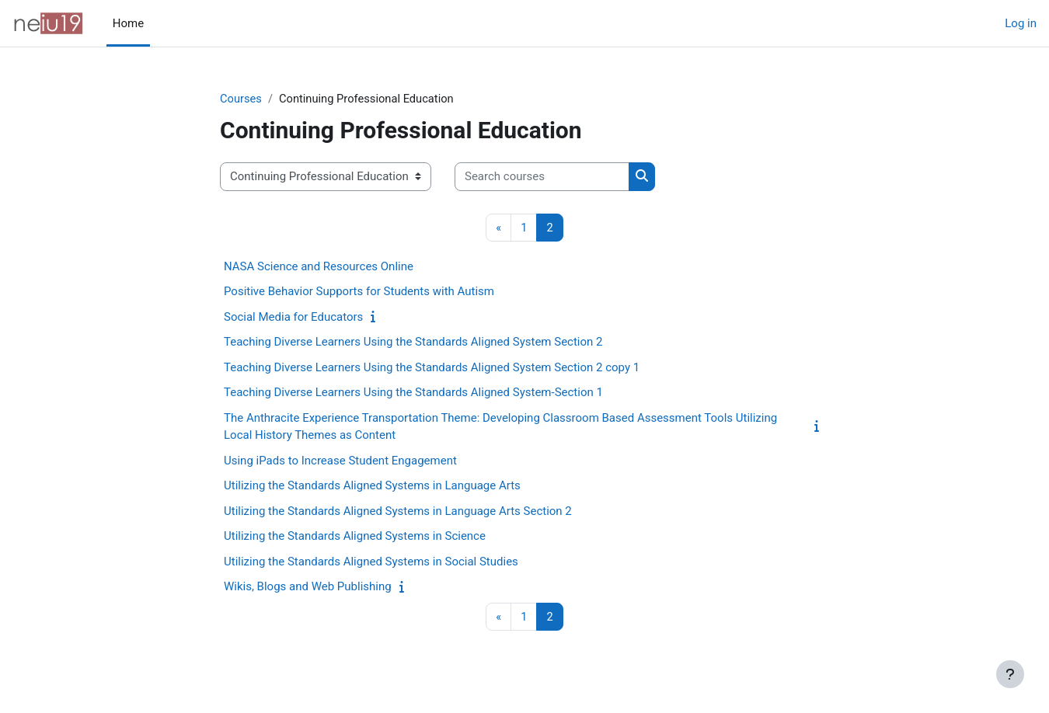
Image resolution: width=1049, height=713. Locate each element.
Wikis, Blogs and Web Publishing (308, 587)
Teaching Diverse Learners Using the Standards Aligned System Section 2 (413, 343)
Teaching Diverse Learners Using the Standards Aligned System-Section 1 (413, 393)
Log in (1021, 23)
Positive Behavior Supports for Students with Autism (359, 292)
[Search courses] (542, 177)
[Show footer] (1010, 674)
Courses (241, 99)
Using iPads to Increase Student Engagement (340, 461)
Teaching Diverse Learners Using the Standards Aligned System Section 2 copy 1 (432, 368)
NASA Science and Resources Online (318, 267)
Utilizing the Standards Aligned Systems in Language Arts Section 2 (398, 512)
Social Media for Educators (293, 318)
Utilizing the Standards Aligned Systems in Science (355, 537)
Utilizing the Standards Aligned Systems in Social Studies (371, 562)
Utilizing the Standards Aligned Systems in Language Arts (372, 486)
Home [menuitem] (128, 23)
